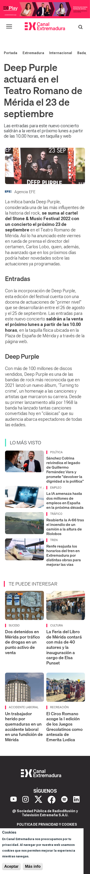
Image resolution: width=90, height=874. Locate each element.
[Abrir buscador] (80, 26)
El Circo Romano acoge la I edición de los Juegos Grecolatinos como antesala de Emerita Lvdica (64, 726)
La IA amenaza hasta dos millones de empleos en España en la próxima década (65, 500)
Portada (10, 53)
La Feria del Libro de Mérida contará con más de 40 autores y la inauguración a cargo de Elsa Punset (64, 647)
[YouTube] (13, 800)
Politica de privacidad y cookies (47, 824)
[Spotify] (64, 800)
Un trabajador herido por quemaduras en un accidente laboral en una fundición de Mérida (24, 726)
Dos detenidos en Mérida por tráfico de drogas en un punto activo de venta (22, 642)
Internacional (60, 53)
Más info (33, 866)
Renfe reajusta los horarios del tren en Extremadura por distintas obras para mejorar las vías (63, 555)
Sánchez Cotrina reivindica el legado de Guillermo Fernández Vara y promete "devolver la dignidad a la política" (65, 469)
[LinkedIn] (76, 800)
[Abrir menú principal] (9, 26)
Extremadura (33, 53)
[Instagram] (25, 800)
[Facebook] (51, 800)
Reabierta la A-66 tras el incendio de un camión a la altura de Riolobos (65, 527)
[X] (38, 800)
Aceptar (11, 866)
